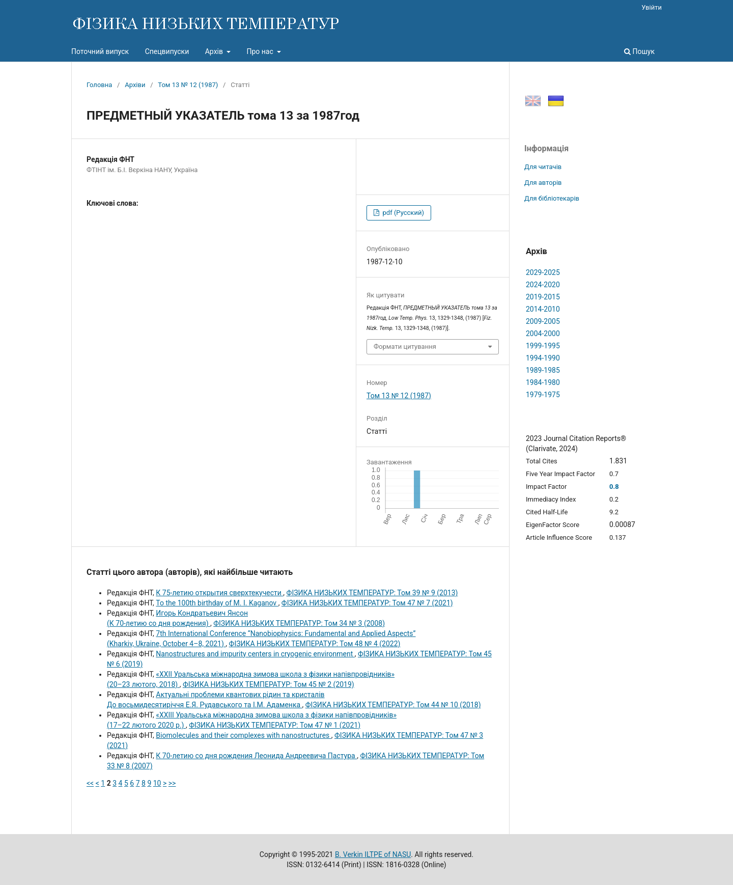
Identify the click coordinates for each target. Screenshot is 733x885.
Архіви (135, 85)
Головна (99, 85)
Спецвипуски (167, 51)
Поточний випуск (100, 51)
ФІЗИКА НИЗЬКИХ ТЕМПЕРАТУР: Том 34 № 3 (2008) (299, 623)
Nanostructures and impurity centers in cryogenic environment (255, 654)
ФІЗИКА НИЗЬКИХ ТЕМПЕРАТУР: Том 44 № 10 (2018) (393, 705)
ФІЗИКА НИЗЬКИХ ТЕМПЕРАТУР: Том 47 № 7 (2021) (367, 603)
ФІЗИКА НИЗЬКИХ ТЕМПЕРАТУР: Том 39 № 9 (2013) (372, 593)
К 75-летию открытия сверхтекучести (219, 593)
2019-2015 (543, 297)
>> (172, 783)
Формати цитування (405, 346)
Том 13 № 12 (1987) (188, 85)
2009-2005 (543, 321)
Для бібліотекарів (551, 198)
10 (157, 783)
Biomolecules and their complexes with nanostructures (243, 735)
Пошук (639, 51)
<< (90, 783)
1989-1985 (543, 370)
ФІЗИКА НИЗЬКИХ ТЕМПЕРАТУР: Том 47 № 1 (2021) (274, 725)
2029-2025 (543, 272)
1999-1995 (543, 346)
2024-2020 (543, 285)
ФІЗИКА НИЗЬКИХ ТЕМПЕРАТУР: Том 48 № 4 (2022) (315, 644)
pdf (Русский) (402, 212)
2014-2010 (543, 309)
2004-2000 (543, 333)
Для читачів (542, 167)
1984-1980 (543, 382)
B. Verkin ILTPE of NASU (373, 854)
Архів (215, 51)
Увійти (651, 7)
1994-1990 (543, 358)
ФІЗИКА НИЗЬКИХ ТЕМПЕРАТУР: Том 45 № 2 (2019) (268, 684)
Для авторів (543, 182)
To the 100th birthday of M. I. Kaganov (217, 603)
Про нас (260, 51)
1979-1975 (543, 395)
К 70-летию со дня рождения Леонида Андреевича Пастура (256, 756)
